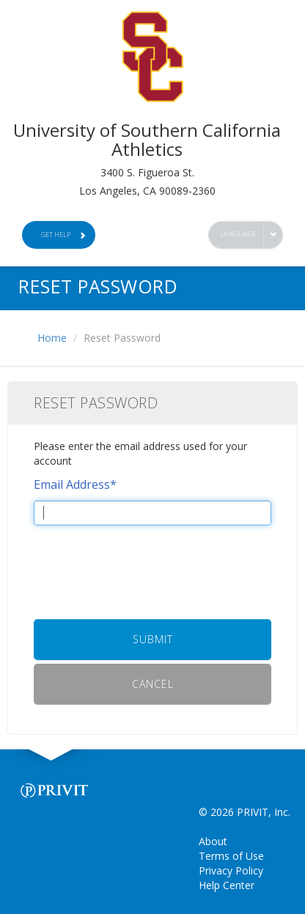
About (213, 841)
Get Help (64, 234)
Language (238, 234)
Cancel (153, 684)
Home (52, 338)
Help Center (226, 885)
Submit (153, 639)
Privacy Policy (231, 870)
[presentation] (152, 564)
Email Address (75, 484)
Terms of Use (231, 856)
